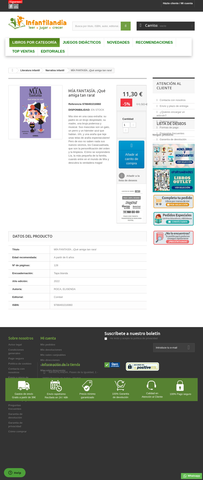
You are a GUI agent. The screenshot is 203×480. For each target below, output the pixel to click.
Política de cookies (20, 364)
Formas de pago (168, 125)
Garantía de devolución (172, 137)
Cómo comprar (17, 431)
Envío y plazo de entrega (173, 104)
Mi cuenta (48, 339)
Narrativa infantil (55, 70)
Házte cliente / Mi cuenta (178, 3)
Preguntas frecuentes (171, 131)
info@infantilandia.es (133, 393)
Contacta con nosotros (172, 98)
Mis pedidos (47, 345)
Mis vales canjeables (53, 355)
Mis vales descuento (52, 370)
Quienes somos (168, 119)
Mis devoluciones (51, 350)
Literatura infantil (30, 70)
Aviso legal (15, 345)
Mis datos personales (53, 365)
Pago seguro (16, 358)
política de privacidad (145, 338)
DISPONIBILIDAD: (79, 109)
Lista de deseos (171, 162)
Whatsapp (191, 476)
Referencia (74, 104)
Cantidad (128, 118)
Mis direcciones (50, 360)
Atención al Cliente (169, 85)
